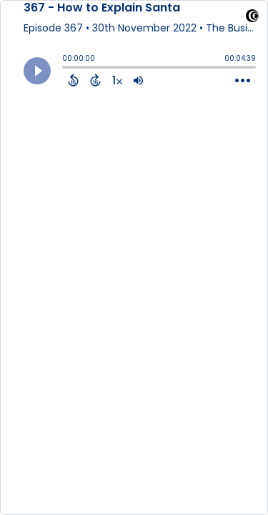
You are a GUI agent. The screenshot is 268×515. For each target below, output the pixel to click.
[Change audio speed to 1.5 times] (117, 80)
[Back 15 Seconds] (73, 80)
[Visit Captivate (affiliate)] (252, 18)
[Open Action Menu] (242, 80)
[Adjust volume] (138, 80)
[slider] (65, 69)
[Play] (37, 70)
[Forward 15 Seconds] (95, 80)
